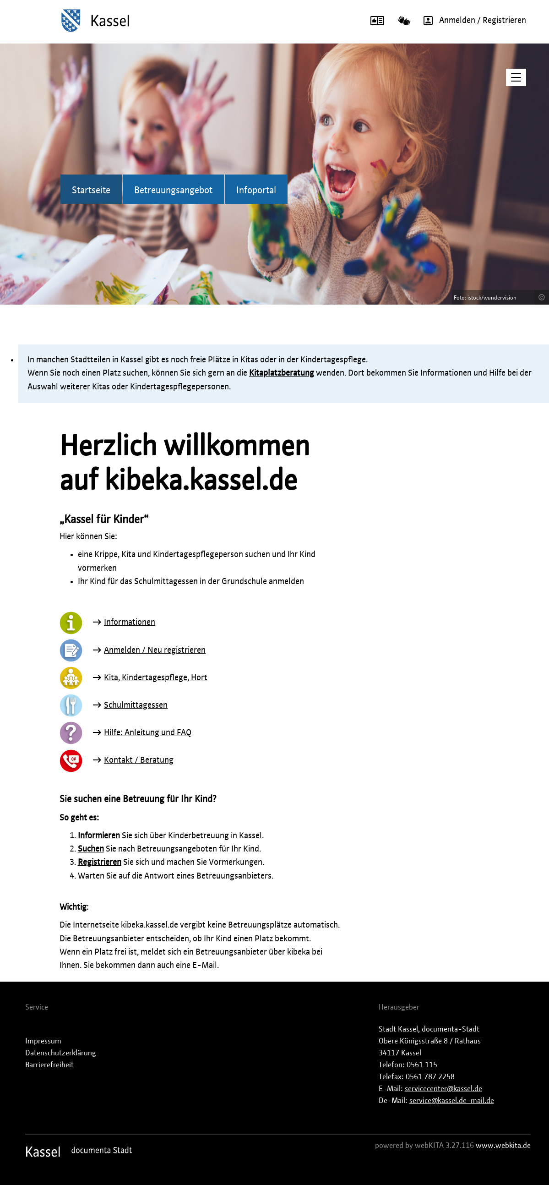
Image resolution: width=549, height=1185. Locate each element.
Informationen (129, 622)
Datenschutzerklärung (60, 1053)
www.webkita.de (503, 1145)
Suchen (91, 849)
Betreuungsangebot (173, 190)
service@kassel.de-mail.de (451, 1100)
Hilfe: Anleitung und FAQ (147, 733)
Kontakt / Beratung (139, 760)
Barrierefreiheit (49, 1065)
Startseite (91, 190)
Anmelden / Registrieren (471, 21)
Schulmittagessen (136, 705)
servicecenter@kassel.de (443, 1088)
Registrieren (99, 862)
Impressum (43, 1041)
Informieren (99, 836)
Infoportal (256, 190)
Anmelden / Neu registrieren (155, 650)
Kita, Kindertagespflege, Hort (155, 678)
